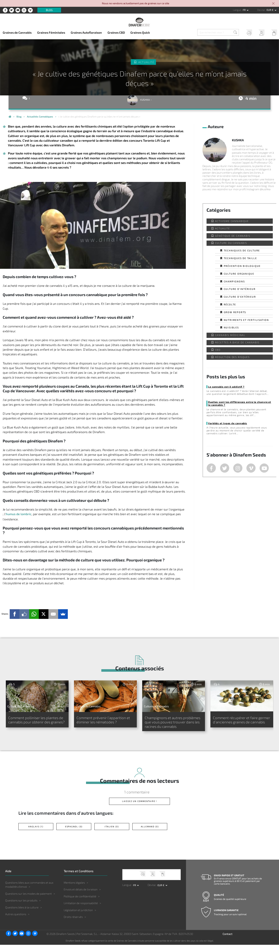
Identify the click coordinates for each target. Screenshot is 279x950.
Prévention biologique (242, 265)
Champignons (234, 281)
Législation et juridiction (78, 915)
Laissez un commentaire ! (139, 806)
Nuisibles (231, 327)
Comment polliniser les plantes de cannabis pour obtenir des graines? (36, 722)
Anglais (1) (35, 832)
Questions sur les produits (21, 905)
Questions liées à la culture (22, 912)
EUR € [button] (270, 9)
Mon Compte (260, 33)
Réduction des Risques (232, 357)
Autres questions (15, 919)
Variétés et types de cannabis (227, 423)
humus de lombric (18, 514)
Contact (227, 939)
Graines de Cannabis (17, 32)
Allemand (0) (150, 832)
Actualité (146, 62)
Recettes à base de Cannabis (237, 342)
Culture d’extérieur (240, 296)
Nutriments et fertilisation (246, 319)
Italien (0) (112, 832)
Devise (261, 9)
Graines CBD (116, 32)
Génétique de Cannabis (232, 235)
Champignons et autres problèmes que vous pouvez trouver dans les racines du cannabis (168, 724)
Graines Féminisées (51, 32)
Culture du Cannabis (231, 242)
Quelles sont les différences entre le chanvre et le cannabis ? (239, 403)
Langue (237, 9)
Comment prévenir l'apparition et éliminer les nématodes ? (104, 720)
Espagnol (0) (74, 832)
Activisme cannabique (232, 221)
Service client (247, 33)
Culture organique (239, 273)
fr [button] (244, 9)
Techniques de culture (242, 250)
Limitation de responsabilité (81, 908)
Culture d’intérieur (240, 288)
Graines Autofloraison (86, 32)
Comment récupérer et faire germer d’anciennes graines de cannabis (239, 722)
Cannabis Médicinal (230, 335)
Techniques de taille (240, 258)
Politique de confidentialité (80, 901)
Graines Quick (140, 32)
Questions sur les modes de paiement (28, 898)
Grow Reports (235, 312)
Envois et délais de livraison (80, 894)
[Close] (273, 4)
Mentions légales (74, 887)
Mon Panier (272, 33)
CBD (217, 349)
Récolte (230, 304)
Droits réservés (73, 922)
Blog (49, 10)
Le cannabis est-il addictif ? (226, 386)
